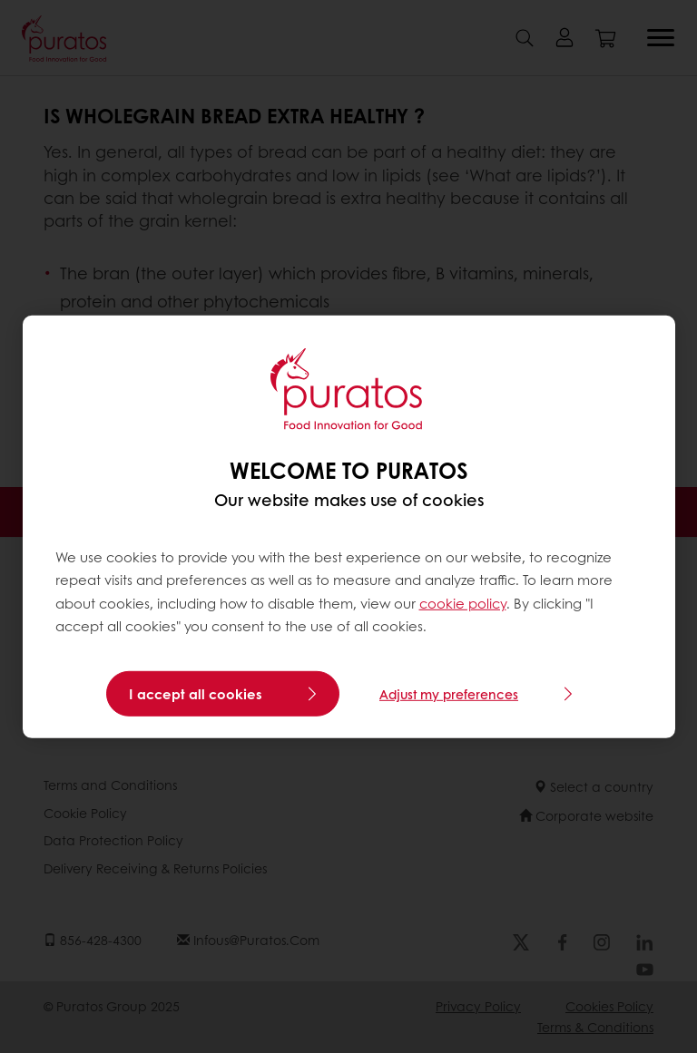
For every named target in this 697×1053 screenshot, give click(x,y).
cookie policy (462, 603)
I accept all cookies (195, 694)
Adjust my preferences (448, 694)
